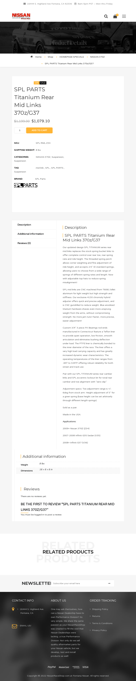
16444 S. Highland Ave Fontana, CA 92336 (49, 3)
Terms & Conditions (102, 623)
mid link (40, 168)
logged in (39, 514)
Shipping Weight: (24, 150)
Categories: (21, 157)
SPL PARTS (57, 168)
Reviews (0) (24, 243)
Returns (96, 616)
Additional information (30, 233)
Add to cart (39, 130)
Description (24, 224)
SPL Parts (40, 179)
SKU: (16, 143)
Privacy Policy (99, 630)
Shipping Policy (100, 609)
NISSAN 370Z (97, 57)
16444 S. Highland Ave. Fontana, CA (32, 611)
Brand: (18, 179)
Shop (50, 57)
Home (38, 57)
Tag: (16, 168)
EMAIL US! (25, 625)
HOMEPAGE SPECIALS (71, 57)
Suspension (57, 157)
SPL (47, 168)
